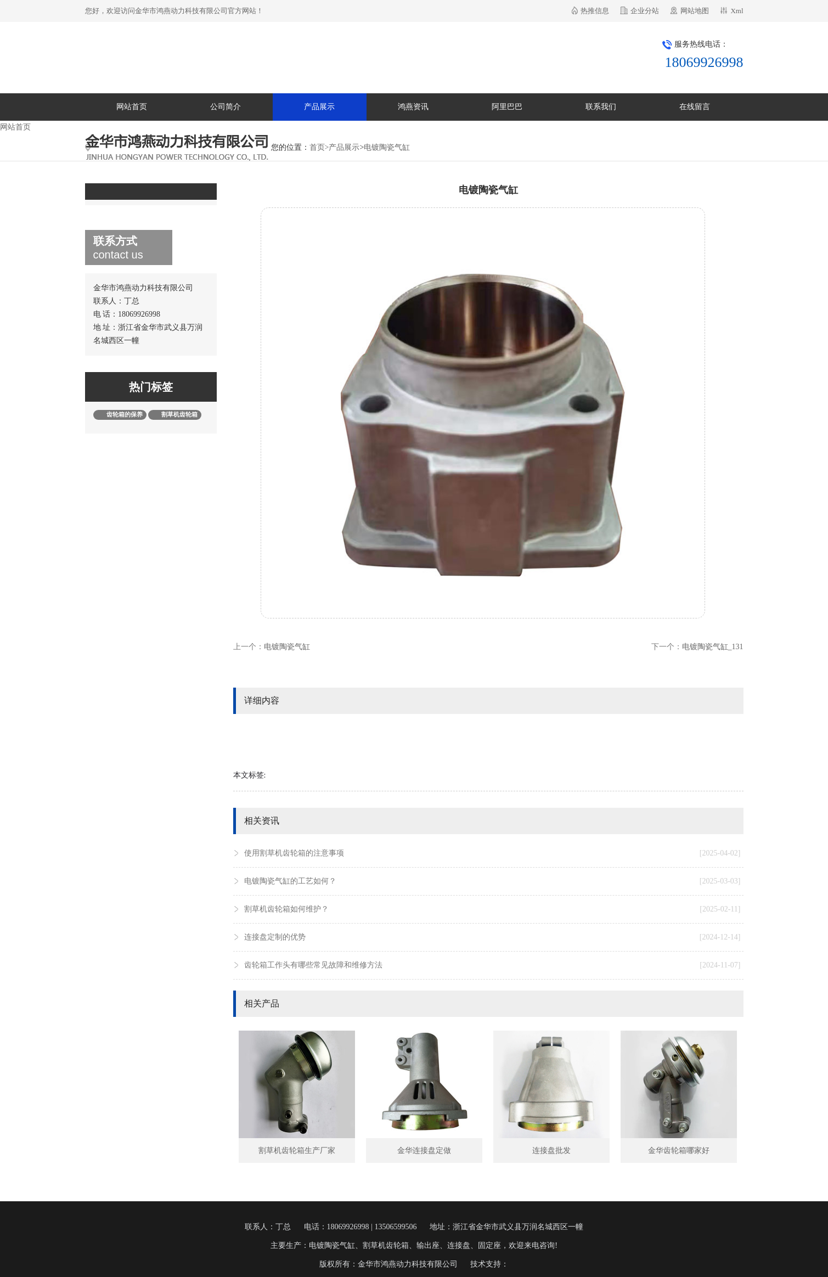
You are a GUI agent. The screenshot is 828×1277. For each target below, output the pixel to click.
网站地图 (694, 11)
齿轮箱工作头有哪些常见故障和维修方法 (492, 965)
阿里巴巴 (507, 107)
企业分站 (644, 11)
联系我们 (600, 107)
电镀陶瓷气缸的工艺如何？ (492, 881)
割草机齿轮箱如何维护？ (492, 909)
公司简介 (225, 107)
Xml (736, 11)
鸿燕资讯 (413, 107)
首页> (319, 147)
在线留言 (694, 107)
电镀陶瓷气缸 (387, 147)
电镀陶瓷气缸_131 (712, 647)
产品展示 (319, 107)
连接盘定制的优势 (492, 937)
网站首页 (131, 107)
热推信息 (595, 11)
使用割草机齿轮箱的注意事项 (492, 853)
